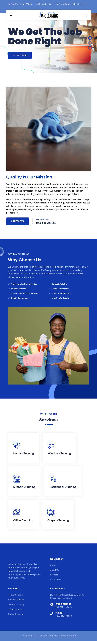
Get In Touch (20, 55)
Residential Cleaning (63, 487)
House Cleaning (23, 453)
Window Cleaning (59, 453)
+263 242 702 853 (63, 616)
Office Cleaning (23, 520)
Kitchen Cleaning (24, 487)
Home (53, 565)
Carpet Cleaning (58, 520)
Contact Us (17, 221)
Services (54, 574)
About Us (54, 570)
